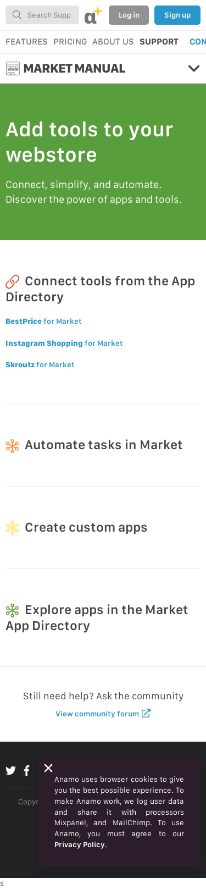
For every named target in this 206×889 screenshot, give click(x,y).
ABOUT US (113, 41)
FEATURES (26, 41)
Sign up (177, 14)
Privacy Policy (79, 844)
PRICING (70, 41)
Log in (129, 14)
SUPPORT (159, 41)
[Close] (48, 768)
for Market (43, 321)
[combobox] (42, 14)
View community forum (103, 713)
